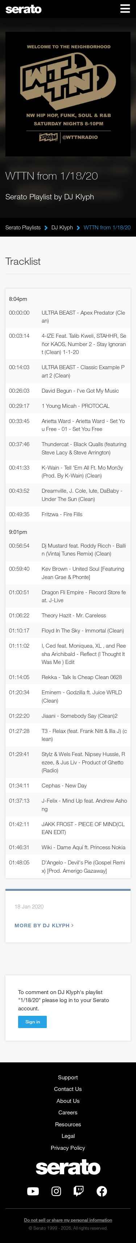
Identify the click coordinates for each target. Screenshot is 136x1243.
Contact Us (68, 1089)
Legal (68, 1135)
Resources (68, 1124)
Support (68, 1077)
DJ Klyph (62, 227)
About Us (68, 1100)
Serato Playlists (23, 227)
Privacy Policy (68, 1147)
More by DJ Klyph (43, 925)
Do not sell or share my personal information (68, 1220)
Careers (68, 1112)
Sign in (32, 1021)
